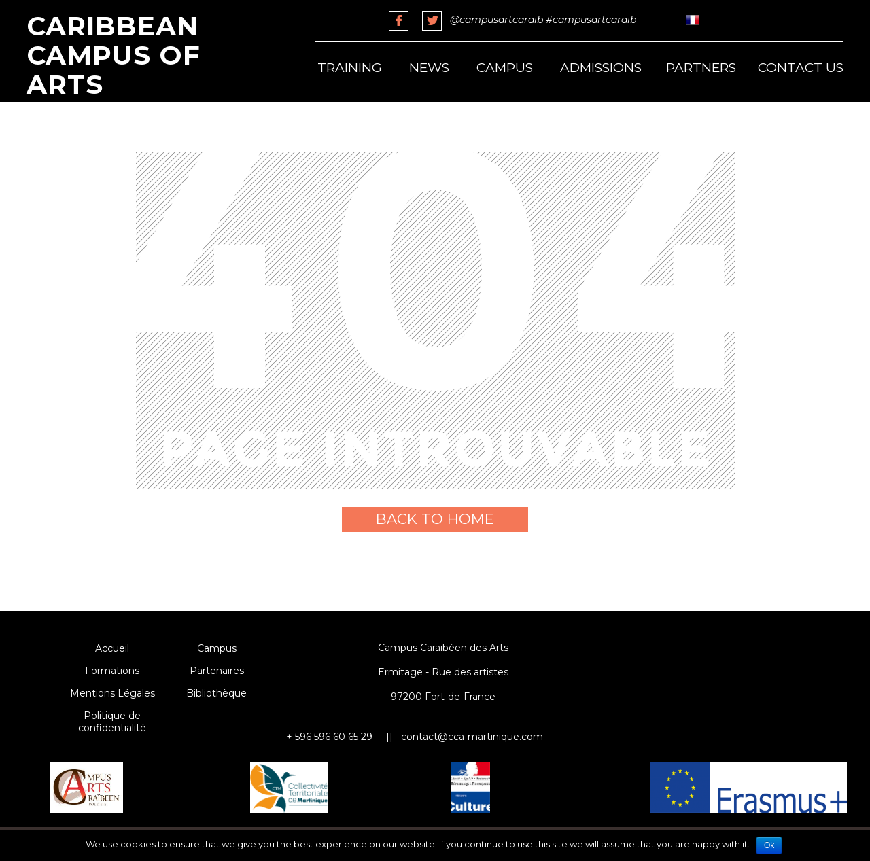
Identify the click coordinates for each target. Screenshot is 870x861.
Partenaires (217, 671)
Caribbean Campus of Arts (114, 55)
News (429, 67)
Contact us (800, 67)
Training (349, 67)
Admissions (601, 67)
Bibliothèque (216, 693)
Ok (769, 845)
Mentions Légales (112, 693)
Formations (112, 671)
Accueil (112, 648)
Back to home (435, 518)
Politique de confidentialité (112, 721)
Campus (504, 67)
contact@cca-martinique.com (472, 737)
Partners (701, 67)
